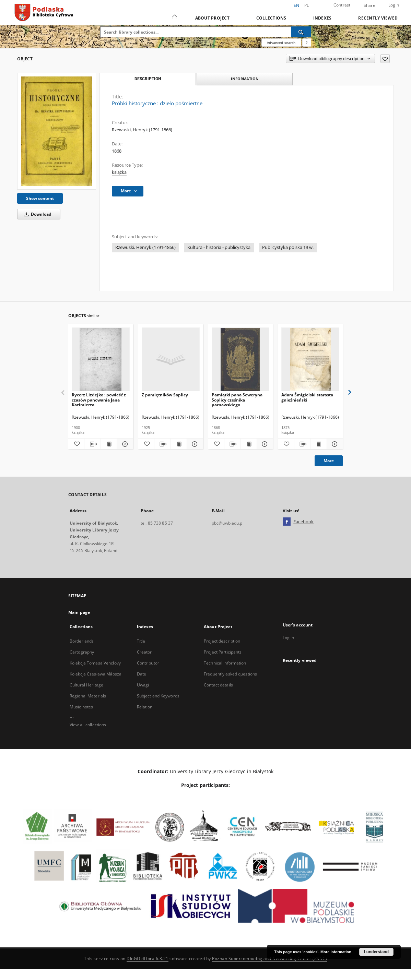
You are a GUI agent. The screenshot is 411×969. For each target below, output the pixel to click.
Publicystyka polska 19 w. (288, 247)
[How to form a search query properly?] (306, 42)
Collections (271, 18)
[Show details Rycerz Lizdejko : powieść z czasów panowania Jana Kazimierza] (124, 444)
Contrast (342, 5)
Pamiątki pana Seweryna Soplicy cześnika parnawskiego (237, 399)
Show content (40, 198)
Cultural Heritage (86, 685)
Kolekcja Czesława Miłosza (95, 674)
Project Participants (223, 652)
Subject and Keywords (158, 696)
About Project (212, 18)
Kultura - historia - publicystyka (218, 247)
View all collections (88, 725)
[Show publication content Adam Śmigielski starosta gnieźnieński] (318, 444)
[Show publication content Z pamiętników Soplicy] (179, 444)
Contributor (148, 663)
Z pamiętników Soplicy (165, 395)
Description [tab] (147, 78)
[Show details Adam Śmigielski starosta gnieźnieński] (334, 444)
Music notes (81, 707)
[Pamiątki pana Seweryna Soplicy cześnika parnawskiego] (240, 359)
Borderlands (82, 641)
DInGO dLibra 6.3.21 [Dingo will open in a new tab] (147, 958)
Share (369, 5)
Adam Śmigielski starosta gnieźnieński (307, 397)
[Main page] (174, 17)
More (329, 461)
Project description (222, 641)
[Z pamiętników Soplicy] (170, 359)
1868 (116, 151)
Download (36, 214)
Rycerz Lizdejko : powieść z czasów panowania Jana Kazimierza (99, 399)
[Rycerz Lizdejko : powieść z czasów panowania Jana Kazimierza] (100, 359)
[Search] (301, 31)
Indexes (322, 18)
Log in (288, 638)
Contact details (218, 685)
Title (141, 641)
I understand (376, 951)
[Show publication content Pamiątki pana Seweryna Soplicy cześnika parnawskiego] (248, 444)
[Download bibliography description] (92, 444)
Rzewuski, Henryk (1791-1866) (142, 130)
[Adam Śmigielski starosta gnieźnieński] (310, 359)
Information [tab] (245, 78)
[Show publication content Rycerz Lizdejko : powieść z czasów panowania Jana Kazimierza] (109, 444)
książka (119, 172)
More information (335, 952)
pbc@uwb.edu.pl (228, 523)
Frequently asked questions (230, 674)
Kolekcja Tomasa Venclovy (95, 663)
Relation (145, 707)
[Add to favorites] (385, 58)
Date (141, 674)
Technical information (225, 663)
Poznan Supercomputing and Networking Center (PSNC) (269, 958)
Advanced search (281, 42)
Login (393, 5)
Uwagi (143, 685)
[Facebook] (287, 522)
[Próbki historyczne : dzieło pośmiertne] (56, 131)
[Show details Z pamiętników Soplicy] (194, 444)
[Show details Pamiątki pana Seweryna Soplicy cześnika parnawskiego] (264, 444)
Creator (144, 652)
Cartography (82, 652)
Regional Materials (88, 696)
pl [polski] (306, 5)
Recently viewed (378, 18)
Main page (79, 612)
